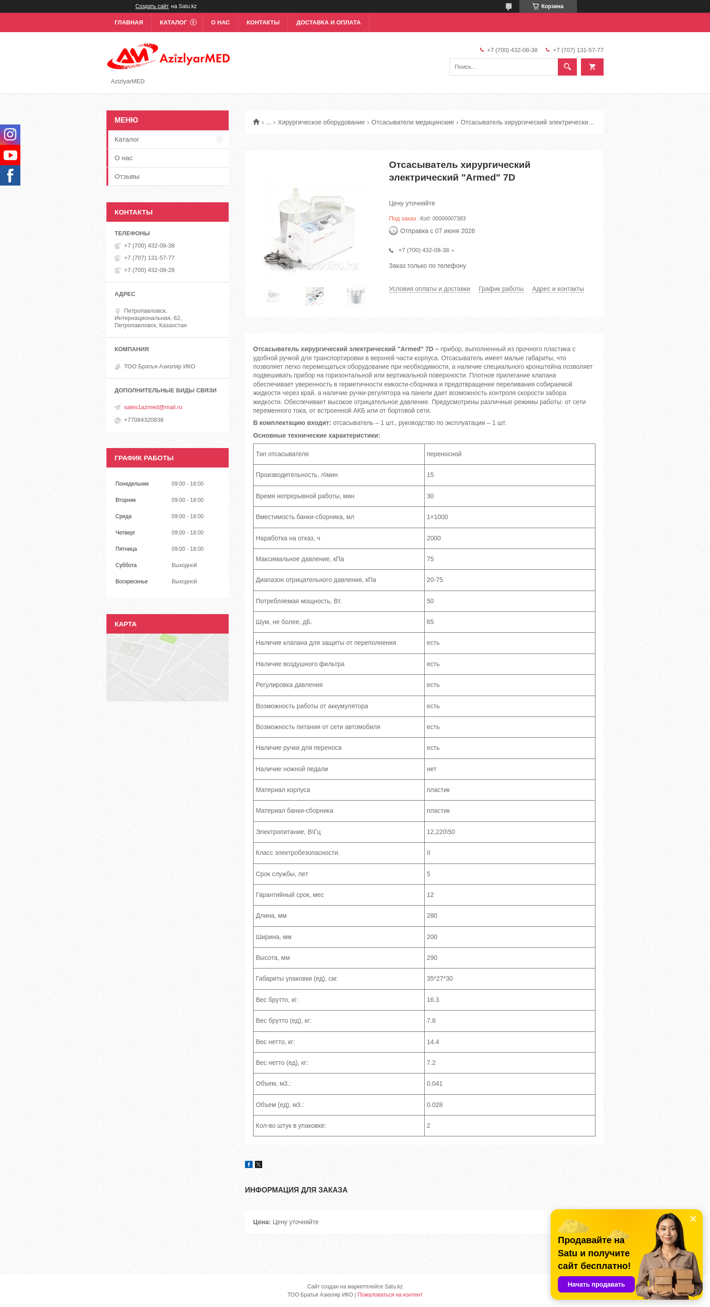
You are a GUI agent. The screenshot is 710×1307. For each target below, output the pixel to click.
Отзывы (127, 176)
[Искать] (567, 67)
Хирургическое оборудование (321, 122)
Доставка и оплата (328, 22)
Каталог (173, 22)
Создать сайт (152, 6)
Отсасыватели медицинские (412, 122)
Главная (129, 22)
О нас (220, 22)
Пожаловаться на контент (390, 1295)
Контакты (263, 22)
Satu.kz (393, 1286)
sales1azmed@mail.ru (153, 407)
